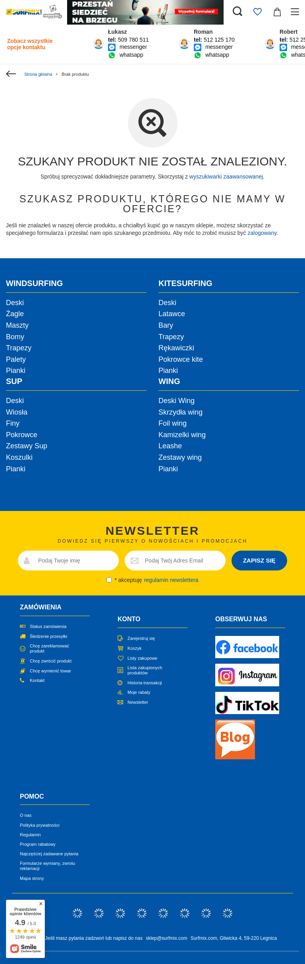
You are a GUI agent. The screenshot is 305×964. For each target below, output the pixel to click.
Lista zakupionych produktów (144, 670)
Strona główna (38, 74)
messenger (133, 47)
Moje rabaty (138, 692)
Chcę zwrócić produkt (50, 661)
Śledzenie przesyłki (48, 636)
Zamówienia (41, 607)
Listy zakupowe (142, 658)
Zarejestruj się (141, 638)
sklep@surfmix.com (166, 938)
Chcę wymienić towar (50, 670)
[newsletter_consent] (109, 579)
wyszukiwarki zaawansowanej (226, 176)
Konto (129, 619)
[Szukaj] (237, 12)
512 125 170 (219, 39)
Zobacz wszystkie (29, 44)
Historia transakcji (144, 682)
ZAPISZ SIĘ (259, 560)
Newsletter (137, 702)
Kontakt (37, 680)
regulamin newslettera (171, 580)
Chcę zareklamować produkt (49, 648)
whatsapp (131, 55)
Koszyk (134, 648)
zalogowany (262, 233)
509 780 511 (133, 39)
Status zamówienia (48, 626)
